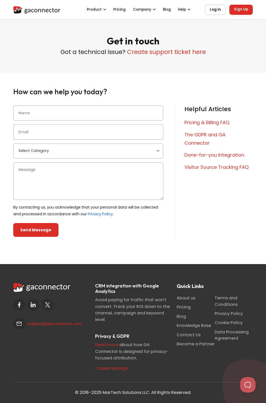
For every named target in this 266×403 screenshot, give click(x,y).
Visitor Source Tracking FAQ (216, 167)
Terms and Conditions (226, 301)
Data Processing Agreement (232, 335)
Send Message (35, 230)
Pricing (119, 9)
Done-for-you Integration (214, 155)
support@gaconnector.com (55, 323)
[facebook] (19, 305)
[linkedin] (33, 305)
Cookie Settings (111, 368)
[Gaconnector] (36, 9)
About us (186, 298)
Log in (215, 9)
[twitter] (47, 305)
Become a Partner (196, 344)
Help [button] (182, 9)
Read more (106, 345)
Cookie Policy (229, 323)
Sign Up (241, 9)
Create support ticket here (166, 52)
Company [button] (142, 9)
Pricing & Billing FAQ (207, 122)
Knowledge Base (194, 325)
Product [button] (94, 9)
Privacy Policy (100, 214)
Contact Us (189, 335)
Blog (167, 9)
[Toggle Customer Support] (248, 385)
